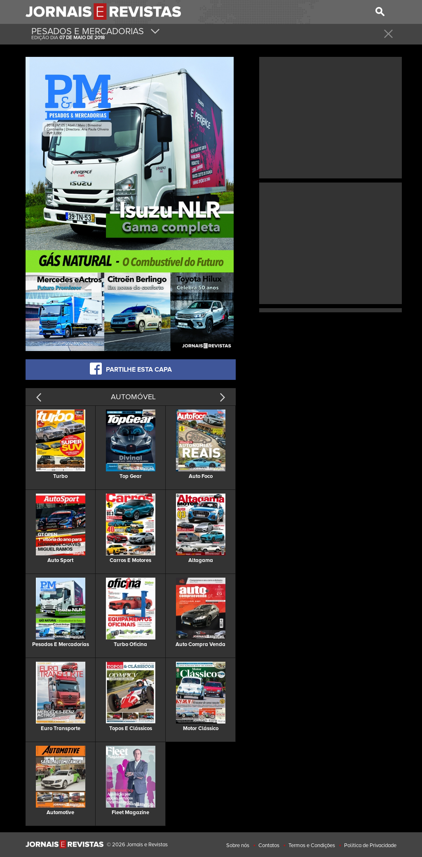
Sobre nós (237, 845)
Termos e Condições (311, 845)
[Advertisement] (330, 116)
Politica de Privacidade (370, 845)
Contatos (268, 845)
